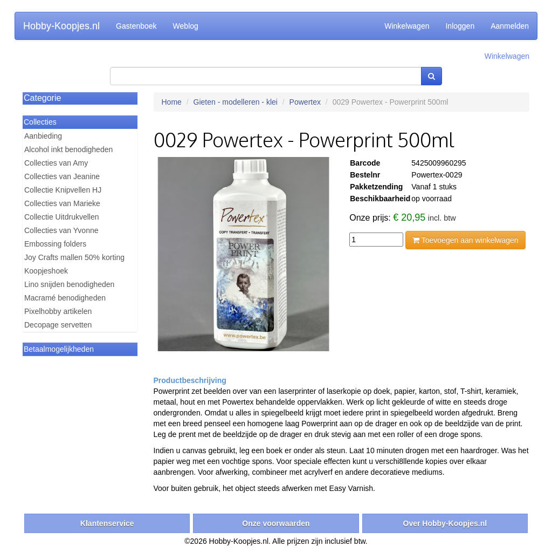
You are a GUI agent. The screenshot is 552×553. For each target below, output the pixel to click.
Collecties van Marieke (62, 203)
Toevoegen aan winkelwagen (465, 240)
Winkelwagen (406, 26)
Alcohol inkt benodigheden (68, 149)
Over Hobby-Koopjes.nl (445, 523)
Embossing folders (55, 244)
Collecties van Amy (56, 163)
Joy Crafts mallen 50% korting (74, 257)
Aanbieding (43, 136)
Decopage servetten (58, 324)
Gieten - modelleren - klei (236, 102)
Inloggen (459, 26)
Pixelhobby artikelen (58, 311)
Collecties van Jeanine (62, 176)
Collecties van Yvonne (61, 230)
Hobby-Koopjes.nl (61, 26)
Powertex (305, 102)
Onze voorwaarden (275, 523)
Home (172, 102)
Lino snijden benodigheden (69, 284)
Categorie (42, 98)
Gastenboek (136, 26)
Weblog (185, 26)
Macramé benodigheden (65, 297)
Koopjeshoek (46, 271)
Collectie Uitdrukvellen (61, 217)
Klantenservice (107, 523)
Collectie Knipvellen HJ (62, 190)
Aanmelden (510, 26)
